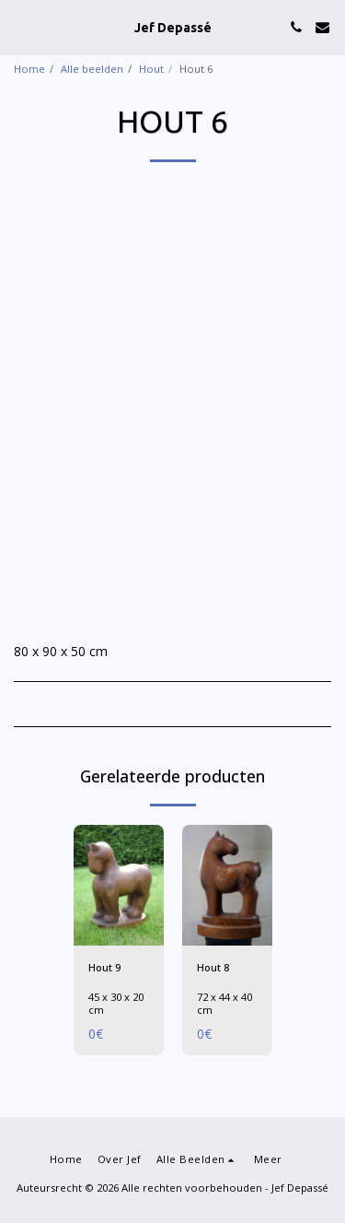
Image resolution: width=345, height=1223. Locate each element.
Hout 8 (213, 967)
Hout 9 (104, 967)
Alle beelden (92, 69)
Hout (151, 69)
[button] (20, 26)
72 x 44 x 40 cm (224, 1003)
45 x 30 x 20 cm (116, 1003)
